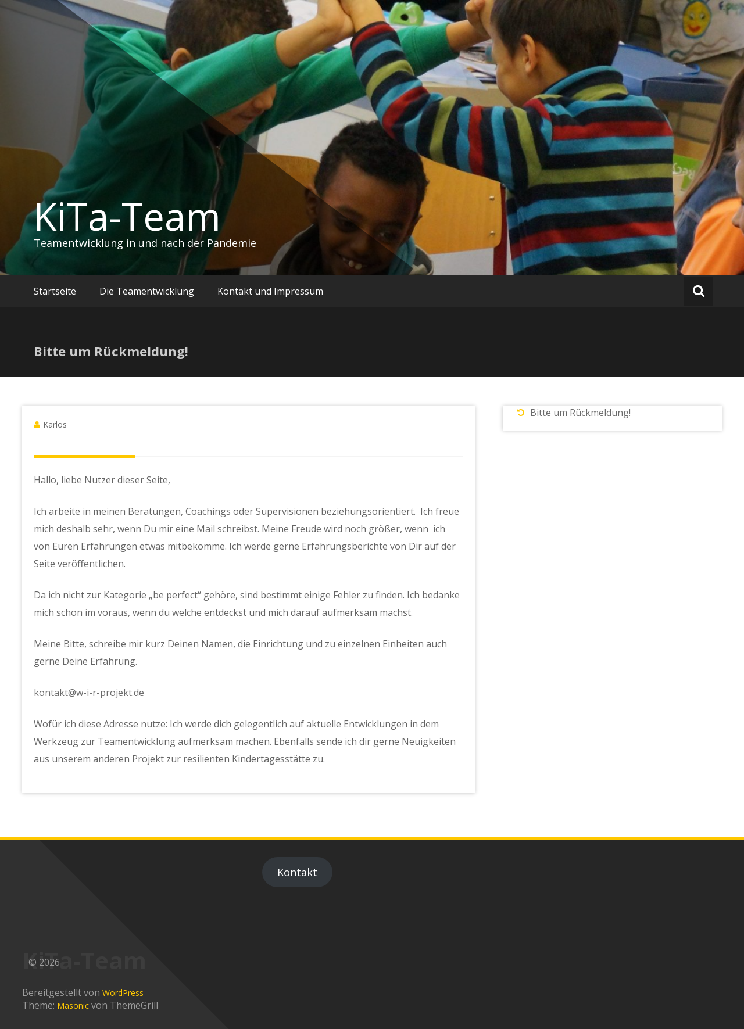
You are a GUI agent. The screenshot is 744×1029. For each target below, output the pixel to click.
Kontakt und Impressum (270, 291)
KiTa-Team (127, 216)
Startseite (55, 291)
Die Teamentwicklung (146, 291)
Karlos (55, 424)
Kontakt (297, 872)
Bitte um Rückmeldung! (580, 412)
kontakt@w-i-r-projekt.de (89, 692)
